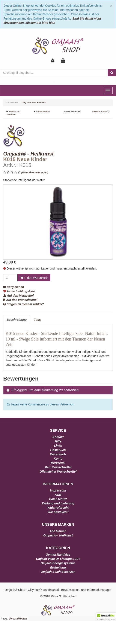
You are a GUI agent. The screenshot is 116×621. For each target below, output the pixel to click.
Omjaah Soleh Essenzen (58, 571)
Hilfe (58, 441)
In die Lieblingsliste (19, 291)
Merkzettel (58, 463)
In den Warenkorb (34, 277)
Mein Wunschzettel (58, 467)
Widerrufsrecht (58, 507)
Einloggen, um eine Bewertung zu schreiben (44, 390)
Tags (37, 319)
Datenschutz (58, 499)
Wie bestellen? (58, 512)
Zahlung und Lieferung (58, 503)
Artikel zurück (43, 111)
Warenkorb (58, 454)
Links (58, 445)
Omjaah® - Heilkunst (58, 535)
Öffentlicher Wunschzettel (57, 471)
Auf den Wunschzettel (20, 300)
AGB (58, 494)
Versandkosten (18, 618)
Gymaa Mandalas (58, 554)
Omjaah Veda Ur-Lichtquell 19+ (58, 559)
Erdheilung (58, 567)
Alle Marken (58, 531)
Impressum (58, 490)
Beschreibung (17, 319)
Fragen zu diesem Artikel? (23, 304)
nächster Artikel (100, 111)
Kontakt (57, 437)
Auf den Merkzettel (18, 295)
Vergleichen (13, 287)
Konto (58, 458)
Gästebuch (58, 450)
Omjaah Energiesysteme (58, 563)
